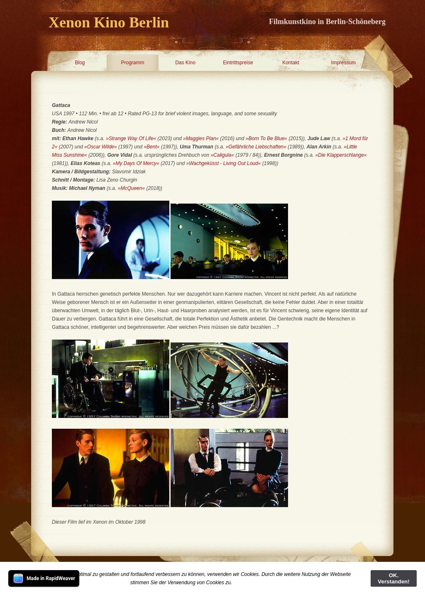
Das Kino (185, 63)
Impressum (343, 63)
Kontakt (290, 63)
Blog (80, 63)
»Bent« (151, 147)
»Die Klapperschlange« (341, 155)
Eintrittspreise (238, 63)
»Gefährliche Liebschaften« (256, 147)
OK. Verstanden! (393, 578)
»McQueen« (131, 188)
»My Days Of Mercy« (137, 163)
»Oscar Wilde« (101, 147)
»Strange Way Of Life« (131, 138)
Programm (132, 63)
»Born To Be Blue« (266, 138)
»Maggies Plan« (201, 138)
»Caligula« (222, 155)
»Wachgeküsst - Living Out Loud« (223, 163)
